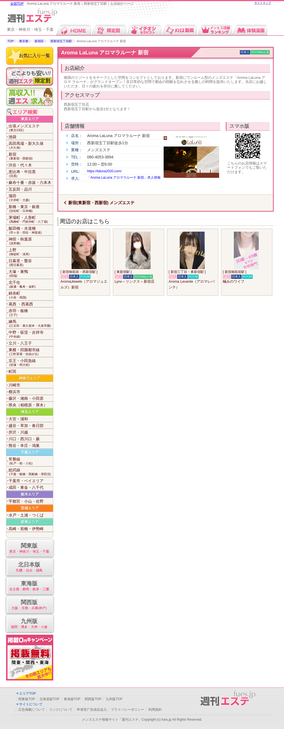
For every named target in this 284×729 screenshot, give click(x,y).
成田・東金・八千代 (26, 487)
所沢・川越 (18, 432)
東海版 (29, 586)
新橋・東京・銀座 (31, 208)
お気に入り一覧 (34, 55)
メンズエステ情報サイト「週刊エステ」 (112, 720)
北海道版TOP (49, 699)
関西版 (29, 605)
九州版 (29, 623)
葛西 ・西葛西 (21, 304)
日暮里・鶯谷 (31, 263)
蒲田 (31, 198)
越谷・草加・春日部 (26, 425)
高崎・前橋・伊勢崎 (26, 528)
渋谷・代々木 (20, 165)
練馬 (31, 323)
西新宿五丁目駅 (61, 41)
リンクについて (60, 710)
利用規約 (155, 710)
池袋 (12, 137)
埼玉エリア (30, 412)
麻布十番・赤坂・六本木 (30, 182)
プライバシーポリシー (127, 710)
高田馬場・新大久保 (31, 145)
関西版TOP (93, 699)
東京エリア (30, 119)
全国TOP (17, 4)
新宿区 (39, 41)
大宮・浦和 (18, 419)
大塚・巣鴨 (31, 273)
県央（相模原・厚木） (28, 405)
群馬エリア (30, 522)
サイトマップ (262, 2)
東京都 (23, 41)
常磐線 (31, 461)
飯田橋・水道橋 (31, 230)
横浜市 (14, 391)
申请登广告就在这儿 (92, 710)
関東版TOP (26, 699)
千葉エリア (30, 452)
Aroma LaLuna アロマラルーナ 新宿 (104, 52)
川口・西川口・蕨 (24, 439)
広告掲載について (31, 710)
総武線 (31, 472)
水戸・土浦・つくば (26, 515)
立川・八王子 (20, 343)
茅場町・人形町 (31, 219)
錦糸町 (31, 295)
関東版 (29, 548)
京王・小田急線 (31, 362)
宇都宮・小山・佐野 (26, 501)
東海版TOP (72, 699)
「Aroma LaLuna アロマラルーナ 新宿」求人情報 (124, 177)
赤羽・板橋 (31, 312)
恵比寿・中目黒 (31, 173)
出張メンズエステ (31, 128)
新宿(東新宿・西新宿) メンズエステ (101, 202)
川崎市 (14, 385)
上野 (31, 252)
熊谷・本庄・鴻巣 (24, 445)
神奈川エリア (29, 378)
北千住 (31, 284)
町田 (12, 371)
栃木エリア (30, 494)
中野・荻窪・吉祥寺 (31, 334)
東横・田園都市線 (31, 352)
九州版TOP (114, 699)
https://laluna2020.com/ (104, 171)
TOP (10, 41)
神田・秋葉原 (31, 241)
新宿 (31, 156)
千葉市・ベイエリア (26, 481)
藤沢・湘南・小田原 (26, 398)
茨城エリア (30, 508)
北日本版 (29, 567)
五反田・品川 (20, 189)
